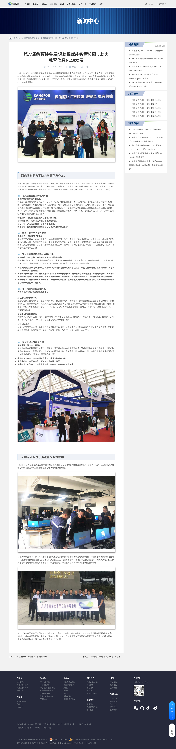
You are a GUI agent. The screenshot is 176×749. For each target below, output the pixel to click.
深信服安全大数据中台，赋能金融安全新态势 (35, 656)
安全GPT (20, 690)
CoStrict (19, 704)
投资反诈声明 (79, 743)
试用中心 (90, 690)
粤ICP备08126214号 (59, 739)
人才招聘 (113, 688)
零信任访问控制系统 (47, 688)
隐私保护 (35, 743)
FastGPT (20, 707)
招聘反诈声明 (91, 743)
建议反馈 (90, 710)
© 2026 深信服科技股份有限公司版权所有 (32, 739)
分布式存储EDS (69, 685)
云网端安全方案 (49, 724)
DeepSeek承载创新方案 (65, 724)
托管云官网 (47, 728)
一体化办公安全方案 (84, 724)
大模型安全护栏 (22, 685)
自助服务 (90, 704)
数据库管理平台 (69, 699)
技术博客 (113, 710)
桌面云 (65, 688)
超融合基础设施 (69, 682)
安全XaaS (43, 699)
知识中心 (113, 704)
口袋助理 (37, 728)
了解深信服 (114, 682)
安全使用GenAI (22, 688)
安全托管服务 (45, 693)
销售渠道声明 (66, 743)
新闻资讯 (113, 685)
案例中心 (113, 701)
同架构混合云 (68, 696)
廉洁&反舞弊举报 (23, 743)
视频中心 (113, 707)
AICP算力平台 (22, 701)
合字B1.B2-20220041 (105, 739)
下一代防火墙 (45, 682)
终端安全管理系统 (46, 690)
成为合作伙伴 (92, 693)
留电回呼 (90, 688)
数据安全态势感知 (46, 696)
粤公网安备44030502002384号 (83, 739)
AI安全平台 (21, 682)
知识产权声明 (54, 743)
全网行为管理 (45, 685)
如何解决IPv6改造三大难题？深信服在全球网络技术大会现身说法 (118, 656)
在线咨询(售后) (92, 707)
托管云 (65, 690)
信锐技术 (28, 728)
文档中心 (113, 698)
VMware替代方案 (34, 724)
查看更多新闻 (160, 46)
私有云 (65, 693)
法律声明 (44, 743)
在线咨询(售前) (92, 682)
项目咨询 (90, 685)
